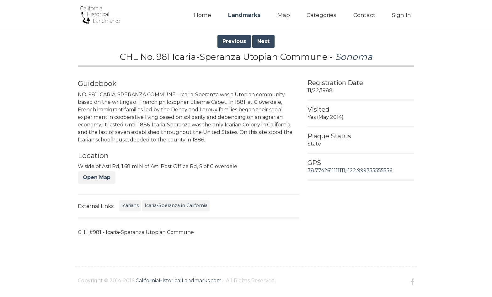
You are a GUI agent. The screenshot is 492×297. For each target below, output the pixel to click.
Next (263, 41)
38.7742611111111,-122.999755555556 (350, 170)
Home (202, 15)
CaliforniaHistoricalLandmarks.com (179, 281)
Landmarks (244, 15)
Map (283, 15)
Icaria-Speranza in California (176, 205)
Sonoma (353, 56)
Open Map (96, 177)
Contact (364, 15)
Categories (321, 15)
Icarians (130, 205)
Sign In (401, 15)
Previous (234, 41)
